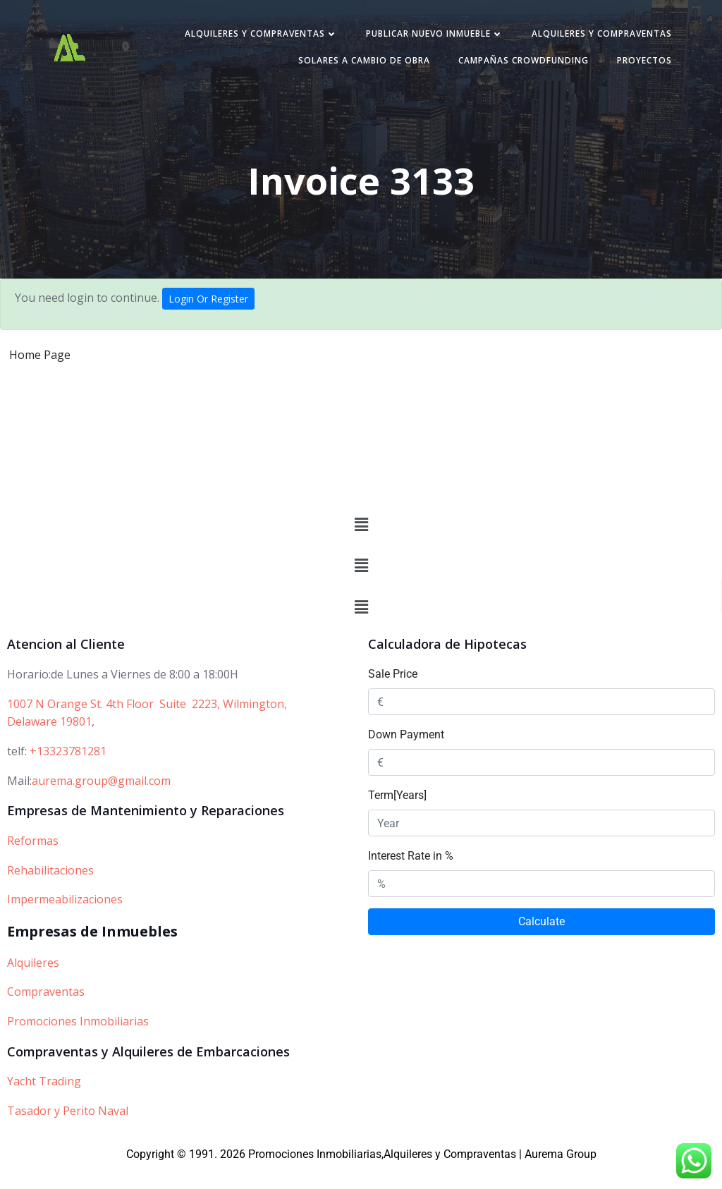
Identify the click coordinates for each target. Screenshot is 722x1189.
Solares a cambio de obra (357, 65)
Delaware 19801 (49, 740)
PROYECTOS (637, 65)
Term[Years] (397, 814)
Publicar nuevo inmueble (427, 38)
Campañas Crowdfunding (516, 65)
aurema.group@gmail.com (101, 799)
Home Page (40, 361)
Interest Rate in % (410, 875)
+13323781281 (68, 770)
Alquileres (33, 981)
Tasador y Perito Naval (67, 1130)
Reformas (33, 859)
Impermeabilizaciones (65, 918)
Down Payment (406, 753)
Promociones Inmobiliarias (78, 1040)
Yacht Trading (44, 1100)
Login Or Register (208, 305)
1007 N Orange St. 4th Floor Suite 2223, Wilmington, (147, 723)
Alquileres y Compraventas (254, 38)
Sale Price (392, 693)
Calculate (541, 940)
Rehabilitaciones (50, 889)
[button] (361, 543)
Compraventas (46, 1010)
